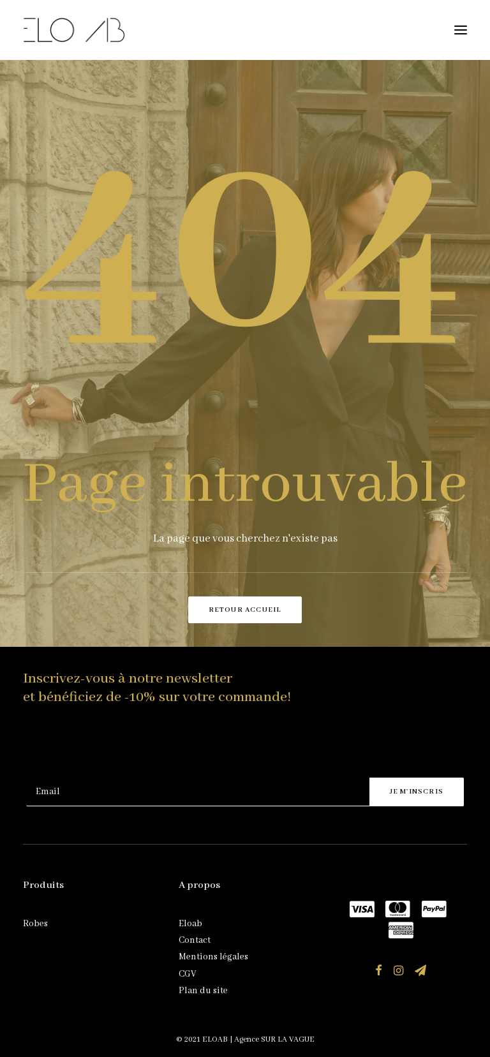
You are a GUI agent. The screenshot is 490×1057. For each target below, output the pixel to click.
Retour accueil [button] (245, 609)
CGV (187, 974)
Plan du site (203, 990)
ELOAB (215, 1039)
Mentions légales (213, 957)
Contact (195, 940)
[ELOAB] (74, 30)
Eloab (190, 923)
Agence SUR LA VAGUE (274, 1039)
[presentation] (123, 746)
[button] (460, 30)
